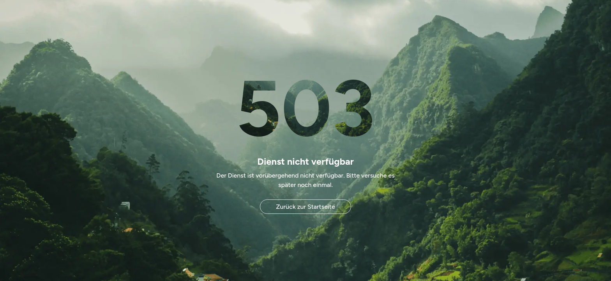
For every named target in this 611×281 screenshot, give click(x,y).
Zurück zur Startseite (305, 206)
